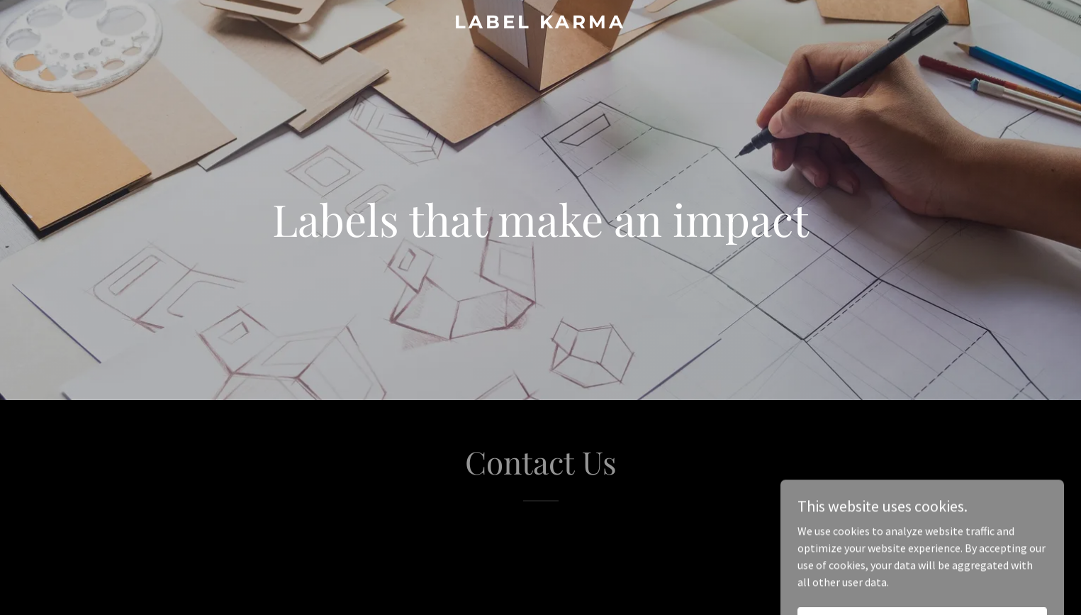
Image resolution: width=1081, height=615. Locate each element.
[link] (540, 24)
